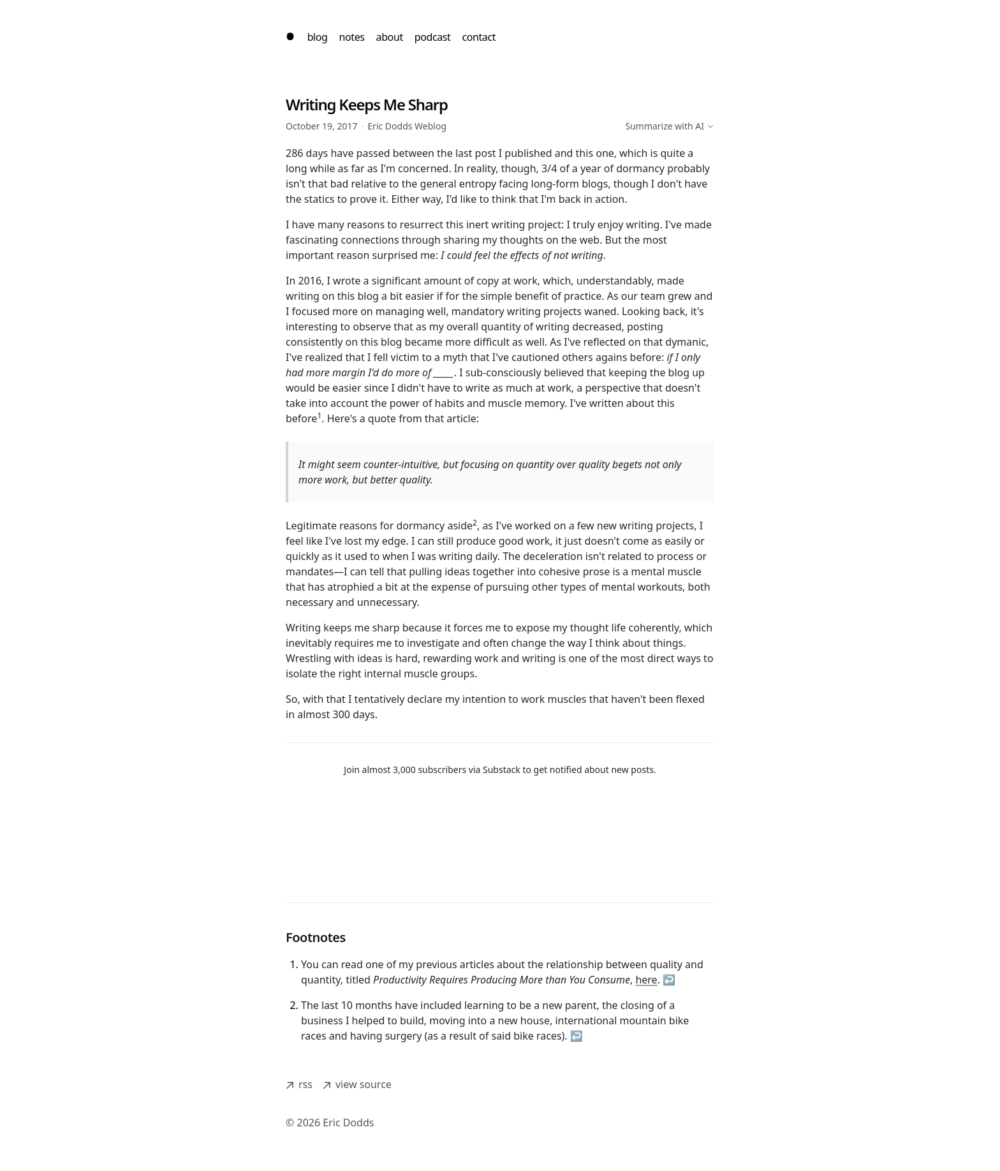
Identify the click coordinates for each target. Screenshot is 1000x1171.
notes (352, 37)
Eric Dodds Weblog (406, 126)
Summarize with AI (669, 126)
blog (317, 37)
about (389, 37)
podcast (433, 37)
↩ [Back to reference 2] (576, 1036)
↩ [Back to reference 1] (669, 980)
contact (479, 37)
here (646, 980)
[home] (290, 37)
